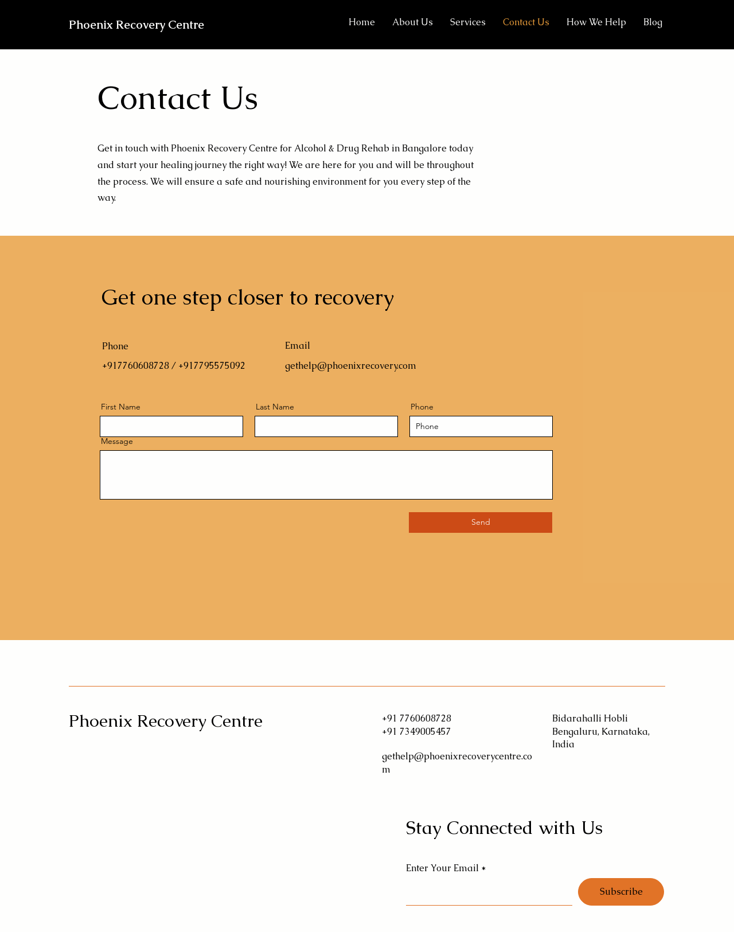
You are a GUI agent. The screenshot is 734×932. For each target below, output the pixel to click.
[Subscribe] (621, 892)
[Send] (480, 522)
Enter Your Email (442, 868)
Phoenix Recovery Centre (136, 24)
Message (117, 441)
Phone (422, 407)
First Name (120, 407)
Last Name (275, 407)
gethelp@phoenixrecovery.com (350, 366)
